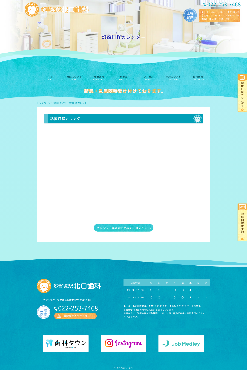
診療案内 (99, 76)
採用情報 (198, 76)
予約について (173, 76)
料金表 (123, 76)
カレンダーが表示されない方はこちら (122, 228)
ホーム (49, 76)
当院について (74, 76)
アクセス (149, 76)
